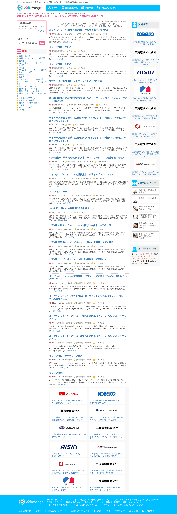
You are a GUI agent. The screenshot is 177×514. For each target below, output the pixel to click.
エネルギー (154, 261)
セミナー (22, 105)
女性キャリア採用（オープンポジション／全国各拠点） (76, 81)
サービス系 (23, 75)
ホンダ (134, 261)
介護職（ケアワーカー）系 (30, 98)
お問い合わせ (148, 511)
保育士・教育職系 (26, 100)
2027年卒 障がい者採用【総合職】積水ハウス (72, 208)
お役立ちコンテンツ (110, 8)
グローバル (138, 254)
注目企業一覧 (71, 8)
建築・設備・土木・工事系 (30, 91)
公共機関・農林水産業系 (29, 103)
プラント (141, 261)
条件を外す (40, 31)
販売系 (22, 68)
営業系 (22, 61)
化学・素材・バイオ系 (28, 89)
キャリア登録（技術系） (61, 47)
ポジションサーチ (58, 191)
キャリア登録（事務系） (61, 64)
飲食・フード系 (25, 72)
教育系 (22, 77)
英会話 (152, 259)
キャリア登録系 (25, 107)
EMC (147, 261)
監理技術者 (147, 254)
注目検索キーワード (80, 511)
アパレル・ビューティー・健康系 (33, 70)
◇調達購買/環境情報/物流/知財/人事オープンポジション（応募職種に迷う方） (88, 157)
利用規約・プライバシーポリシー (109, 511)
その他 (22, 110)
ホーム (55, 8)
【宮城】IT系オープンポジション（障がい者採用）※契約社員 (80, 225)
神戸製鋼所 (135, 263)
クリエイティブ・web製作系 (31, 79)
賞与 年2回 (135, 256)
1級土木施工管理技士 (140, 258)
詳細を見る (67, 42)
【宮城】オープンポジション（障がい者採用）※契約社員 (78, 259)
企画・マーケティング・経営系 (32, 58)
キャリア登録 (55, 373)
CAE (141, 263)
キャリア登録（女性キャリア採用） (67, 356)
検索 (42, 43)
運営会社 (133, 511)
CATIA (142, 256)
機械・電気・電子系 (27, 86)
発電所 (156, 254)
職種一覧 (89, 8)
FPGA (146, 263)
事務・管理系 (24, 56)
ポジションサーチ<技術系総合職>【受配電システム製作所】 (79, 30)
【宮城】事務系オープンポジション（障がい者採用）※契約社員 (81, 242)
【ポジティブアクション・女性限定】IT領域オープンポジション (81, 174)
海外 (148, 256)
